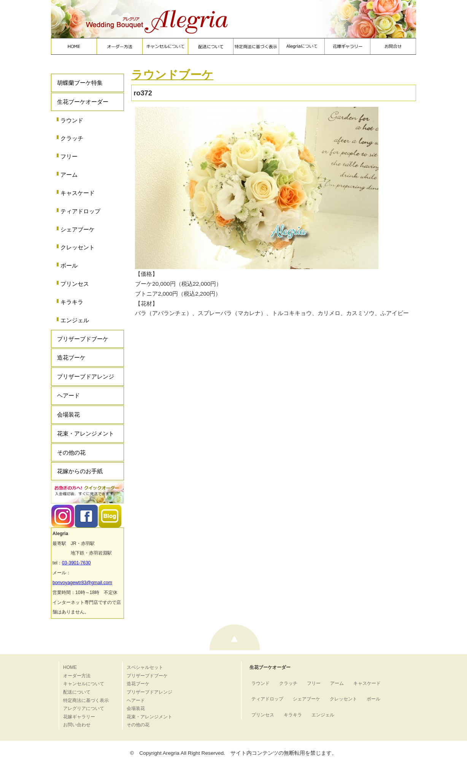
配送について (77, 692)
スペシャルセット (145, 667)
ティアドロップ (80, 211)
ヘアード (68, 395)
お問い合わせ (77, 724)
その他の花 (71, 452)
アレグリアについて (83, 708)
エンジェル (74, 320)
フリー (69, 156)
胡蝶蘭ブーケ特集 (80, 82)
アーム (69, 174)
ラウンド (71, 120)
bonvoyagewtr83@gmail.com (82, 582)
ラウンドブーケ (172, 74)
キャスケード (77, 193)
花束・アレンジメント (85, 433)
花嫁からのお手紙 (80, 471)
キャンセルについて (83, 683)
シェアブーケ (77, 229)
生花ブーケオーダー (82, 101)
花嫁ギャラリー (79, 716)
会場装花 (68, 414)
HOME (70, 667)
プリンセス (74, 283)
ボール (69, 265)
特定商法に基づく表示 (86, 700)
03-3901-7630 (76, 563)
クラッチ (71, 138)
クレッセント (77, 247)
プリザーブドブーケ (82, 339)
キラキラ (71, 302)
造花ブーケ (71, 357)
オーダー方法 (77, 675)
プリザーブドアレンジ (85, 376)
